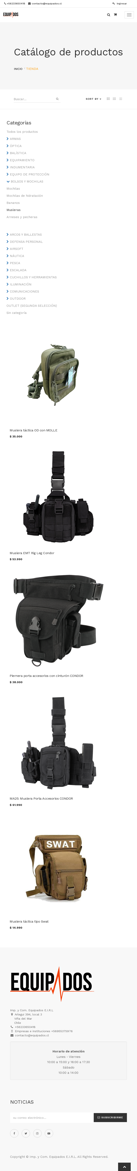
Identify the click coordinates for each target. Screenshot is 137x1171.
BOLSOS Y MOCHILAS (27, 181)
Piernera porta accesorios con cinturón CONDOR (46, 676)
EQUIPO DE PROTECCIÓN (29, 174)
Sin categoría (17, 313)
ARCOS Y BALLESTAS (26, 235)
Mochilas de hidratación (25, 196)
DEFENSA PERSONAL (26, 242)
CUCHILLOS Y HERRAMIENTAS (33, 277)
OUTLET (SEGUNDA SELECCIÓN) (32, 306)
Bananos (13, 203)
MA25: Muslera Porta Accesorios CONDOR (41, 798)
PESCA (15, 263)
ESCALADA (18, 270)
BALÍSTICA (18, 153)
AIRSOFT (16, 249)
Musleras (14, 210)
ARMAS (15, 139)
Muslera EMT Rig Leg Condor (32, 553)
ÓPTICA (16, 146)
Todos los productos (22, 132)
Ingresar (119, 3)
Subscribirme (110, 1117)
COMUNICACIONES (24, 291)
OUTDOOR (18, 298)
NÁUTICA (17, 256)
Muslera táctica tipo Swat (29, 921)
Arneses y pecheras (22, 217)
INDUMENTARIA (22, 167)
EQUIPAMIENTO (22, 160)
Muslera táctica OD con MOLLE (33, 430)
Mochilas (13, 188)
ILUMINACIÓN (21, 284)
